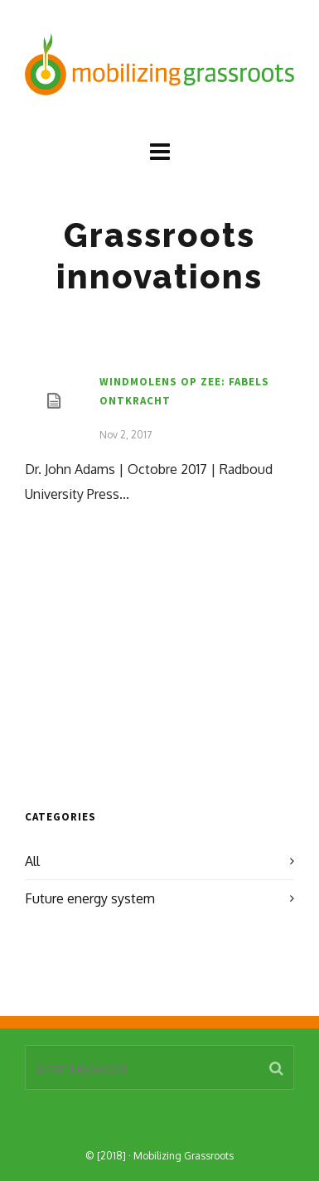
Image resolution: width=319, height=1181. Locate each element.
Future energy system (90, 898)
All (32, 861)
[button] (276, 1067)
